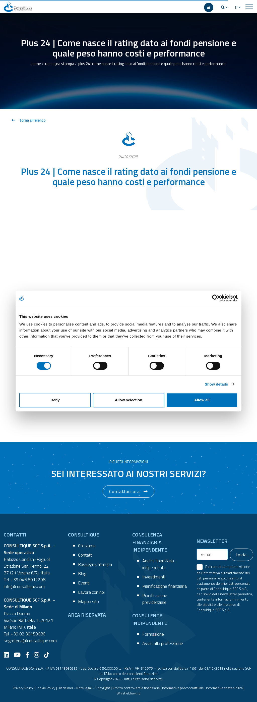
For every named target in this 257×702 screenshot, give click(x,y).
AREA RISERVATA (87, 615)
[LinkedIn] (8, 654)
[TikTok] (48, 654)
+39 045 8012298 (28, 579)
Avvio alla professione (162, 643)
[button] (224, 7)
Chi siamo (87, 545)
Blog (82, 573)
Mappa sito (88, 601)
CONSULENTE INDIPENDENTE (149, 619)
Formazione (153, 634)
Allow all (202, 400)
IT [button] (236, 7)
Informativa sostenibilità (224, 687)
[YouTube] (19, 654)
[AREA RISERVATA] (208, 7)
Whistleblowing (128, 693)
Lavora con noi (91, 592)
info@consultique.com (24, 586)
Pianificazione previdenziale (154, 599)
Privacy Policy (23, 687)
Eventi (84, 582)
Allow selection (128, 400)
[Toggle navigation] (249, 6)
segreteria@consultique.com (30, 640)
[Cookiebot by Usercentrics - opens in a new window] (216, 298)
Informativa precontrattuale (183, 687)
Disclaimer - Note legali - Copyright (84, 687)
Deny (55, 400)
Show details (216, 384)
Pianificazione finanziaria (164, 586)
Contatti (85, 555)
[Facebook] (29, 654)
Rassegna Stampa (95, 564)
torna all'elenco (28, 120)
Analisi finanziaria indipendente (158, 564)
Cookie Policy (45, 687)
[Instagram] (38, 654)
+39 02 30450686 (28, 633)
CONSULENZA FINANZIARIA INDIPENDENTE (149, 542)
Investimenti (153, 576)
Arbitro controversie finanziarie (136, 687)
